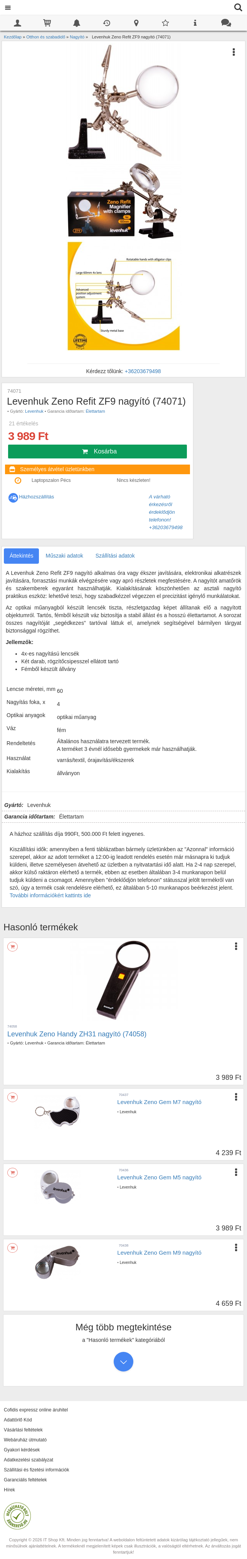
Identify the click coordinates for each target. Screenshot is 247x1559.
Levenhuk (34, 411)
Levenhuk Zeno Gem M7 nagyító (159, 1102)
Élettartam (95, 411)
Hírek (9, 1490)
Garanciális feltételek (25, 1480)
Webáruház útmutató (25, 1440)
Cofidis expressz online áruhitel (36, 1410)
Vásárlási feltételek (23, 1430)
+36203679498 (143, 371)
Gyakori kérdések (22, 1450)
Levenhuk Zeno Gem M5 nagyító (159, 1177)
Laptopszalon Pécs (51, 480)
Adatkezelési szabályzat (28, 1460)
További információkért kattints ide (50, 895)
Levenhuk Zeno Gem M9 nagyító (159, 1252)
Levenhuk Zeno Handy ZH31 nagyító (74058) (76, 1034)
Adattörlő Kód (18, 1420)
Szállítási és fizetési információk (36, 1470)
